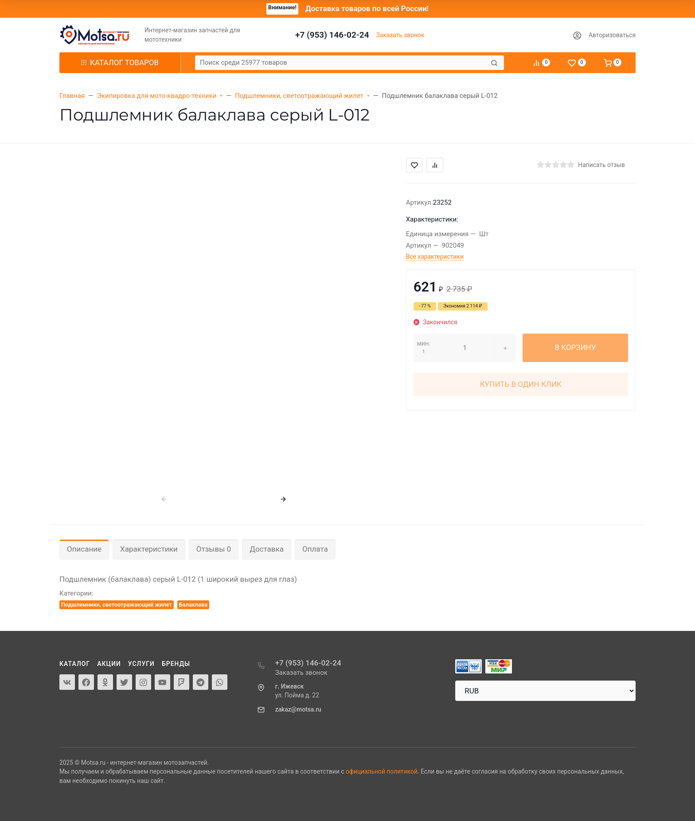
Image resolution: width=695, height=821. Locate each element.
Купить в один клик (521, 384)
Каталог (74, 663)
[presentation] (164, 499)
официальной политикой (382, 771)
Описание (84, 549)
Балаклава (193, 604)
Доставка (267, 549)
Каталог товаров (120, 62)
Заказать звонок (400, 35)
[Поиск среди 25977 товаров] (342, 62)
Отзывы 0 (213, 549)
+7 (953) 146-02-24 (332, 35)
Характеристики (149, 549)
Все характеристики (435, 256)
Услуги (141, 663)
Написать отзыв (601, 164)
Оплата (315, 549)
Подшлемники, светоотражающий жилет (116, 604)
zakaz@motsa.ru (298, 709)
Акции (109, 663)
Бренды (176, 663)
